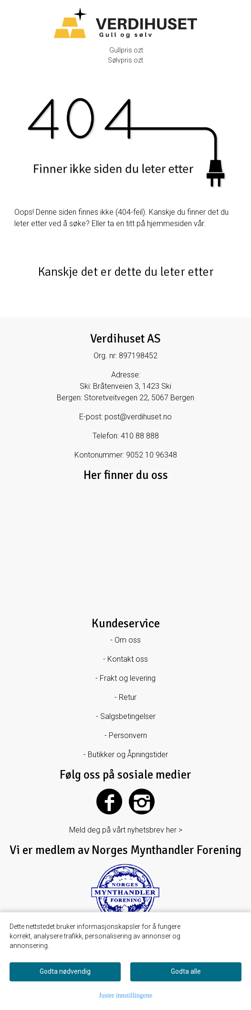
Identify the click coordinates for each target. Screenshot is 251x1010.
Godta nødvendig (65, 971)
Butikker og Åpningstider (128, 754)
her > (174, 829)
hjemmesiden (169, 223)
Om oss (128, 640)
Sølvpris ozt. (126, 60)
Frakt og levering (128, 678)
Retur (127, 697)
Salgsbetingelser (128, 716)
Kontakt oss (127, 659)
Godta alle (186, 971)
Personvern (128, 735)
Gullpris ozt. (127, 50)
